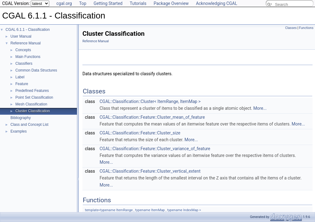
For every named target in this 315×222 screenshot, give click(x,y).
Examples (18, 131)
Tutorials (138, 3)
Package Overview (171, 3)
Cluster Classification (32, 111)
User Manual (20, 36)
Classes (291, 28)
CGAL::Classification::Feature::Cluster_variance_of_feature (155, 148)
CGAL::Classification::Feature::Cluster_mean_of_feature (152, 117)
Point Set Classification (34, 97)
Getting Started (108, 3)
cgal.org (64, 3)
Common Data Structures (36, 70)
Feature (21, 84)
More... (259, 108)
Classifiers (23, 63)
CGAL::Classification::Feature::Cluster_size (140, 132)
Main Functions (27, 57)
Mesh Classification (31, 104)
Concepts (23, 50)
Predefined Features (32, 90)
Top (82, 3)
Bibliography (20, 118)
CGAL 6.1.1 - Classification (28, 29)
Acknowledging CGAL (216, 3)
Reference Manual (25, 43)
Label (19, 77)
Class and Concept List (29, 124)
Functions (306, 28)
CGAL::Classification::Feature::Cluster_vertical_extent (150, 171)
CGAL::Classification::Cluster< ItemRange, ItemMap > (150, 101)
